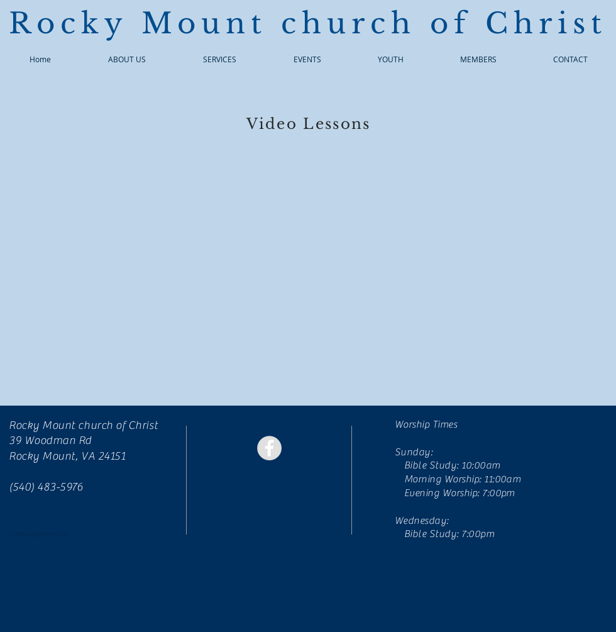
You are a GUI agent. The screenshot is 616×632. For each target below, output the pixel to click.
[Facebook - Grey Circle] (269, 448)
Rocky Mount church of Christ (308, 23)
